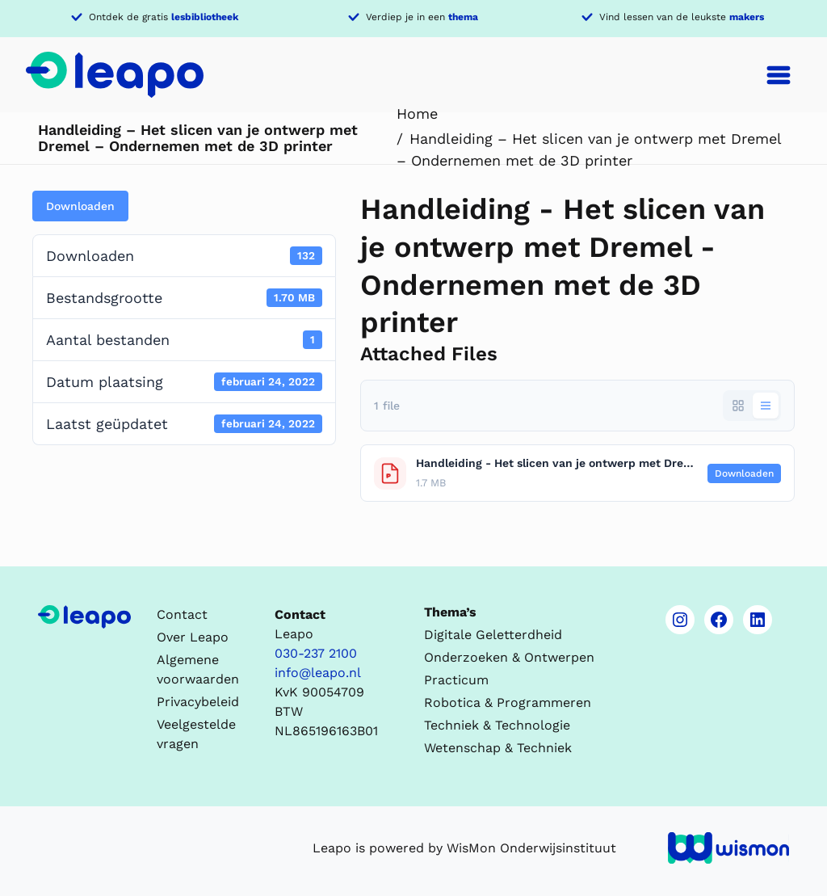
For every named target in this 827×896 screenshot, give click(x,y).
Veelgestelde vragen (196, 734)
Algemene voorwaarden (198, 669)
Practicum (456, 680)
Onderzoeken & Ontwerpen (509, 657)
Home (417, 113)
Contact (182, 614)
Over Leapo (193, 637)
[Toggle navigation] (778, 75)
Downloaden (80, 206)
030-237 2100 (316, 653)
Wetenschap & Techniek (498, 747)
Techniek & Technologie (497, 725)
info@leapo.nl (318, 672)
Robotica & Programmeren (507, 702)
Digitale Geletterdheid (493, 634)
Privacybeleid (198, 701)
